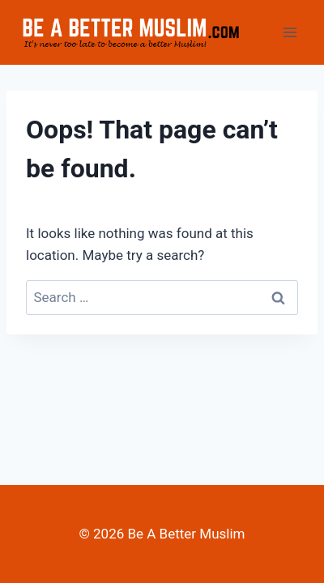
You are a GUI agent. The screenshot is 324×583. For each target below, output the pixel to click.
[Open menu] (290, 32)
